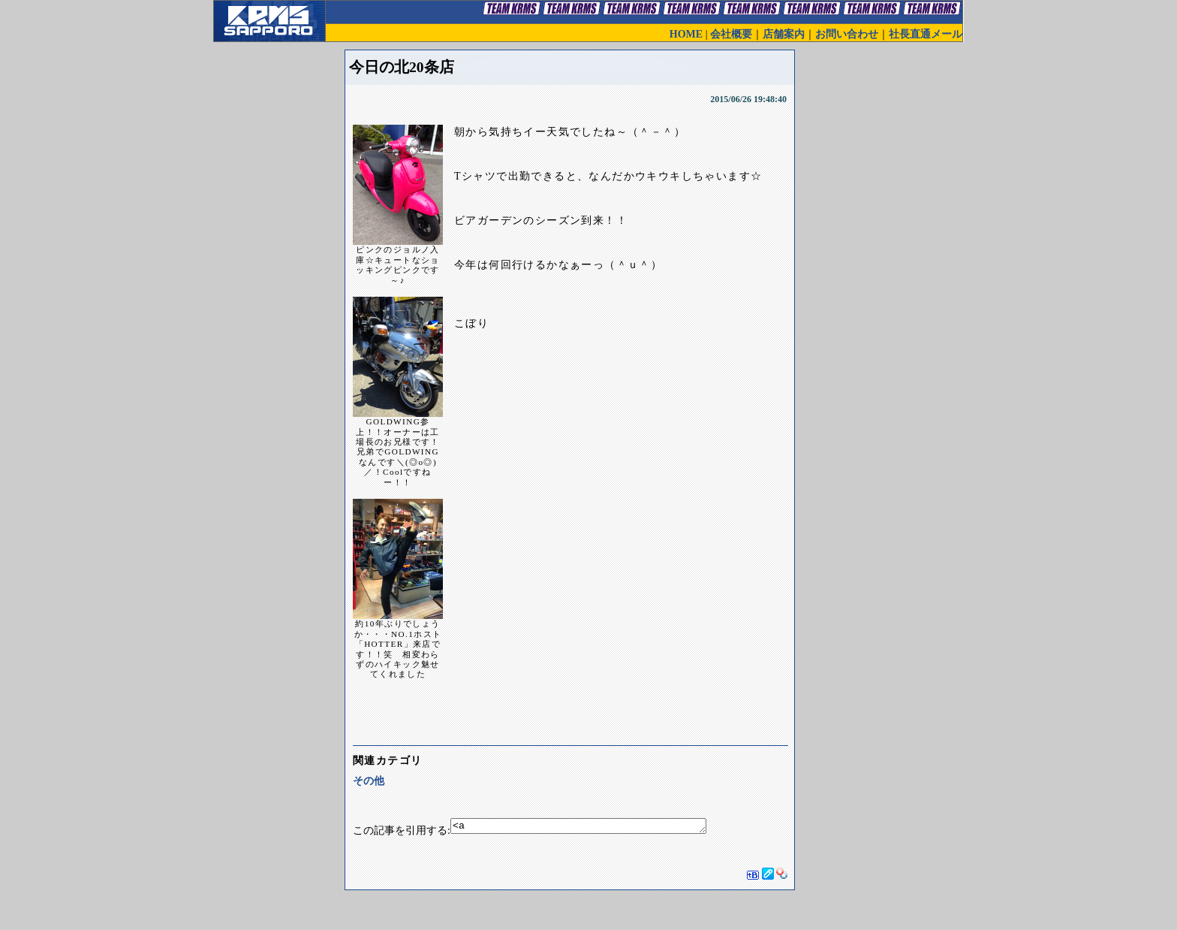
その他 (368, 781)
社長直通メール (925, 34)
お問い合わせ (846, 34)
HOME (686, 34)
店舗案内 (784, 34)
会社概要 (731, 34)
